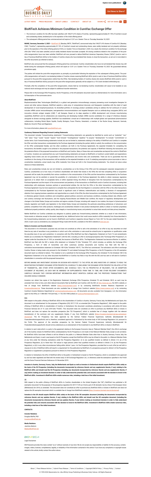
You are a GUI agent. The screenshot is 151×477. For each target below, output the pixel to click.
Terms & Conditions (76, 468)
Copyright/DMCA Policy (94, 468)
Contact (75, 22)
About (33, 468)
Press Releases (45, 22)
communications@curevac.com (65, 291)
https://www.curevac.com (105, 288)
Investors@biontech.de (32, 288)
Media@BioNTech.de (31, 429)
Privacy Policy (108, 468)
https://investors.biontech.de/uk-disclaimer (103, 390)
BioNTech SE (56, 43)
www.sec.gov (104, 222)
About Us (86, 22)
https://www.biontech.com (67, 286)
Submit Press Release (60, 468)
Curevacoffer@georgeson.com (88, 294)
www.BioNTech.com (54, 128)
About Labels (61, 22)
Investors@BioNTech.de (32, 419)
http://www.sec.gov (105, 283)
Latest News (30, 22)
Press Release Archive (44, 468)
